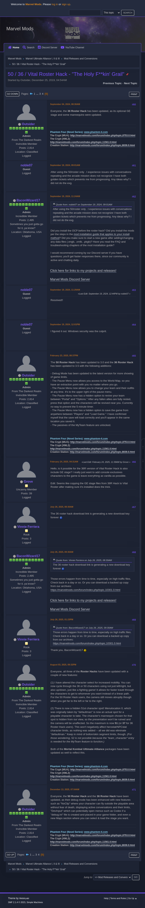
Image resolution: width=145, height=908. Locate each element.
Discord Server (47, 47)
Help (106, 898)
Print (134, 94)
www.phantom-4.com (96, 132)
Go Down (12, 94)
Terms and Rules (118, 898)
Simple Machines (35, 902)
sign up (66, 4)
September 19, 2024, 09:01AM (65, 165)
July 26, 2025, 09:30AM (61, 552)
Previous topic (112, 83)
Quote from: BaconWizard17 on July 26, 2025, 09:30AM (84, 627)
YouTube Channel (72, 47)
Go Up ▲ (132, 898)
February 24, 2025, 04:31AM (64, 461)
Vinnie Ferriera (28, 526)
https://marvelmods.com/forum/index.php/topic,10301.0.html (85, 589)
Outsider (28, 124)
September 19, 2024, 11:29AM (65, 290)
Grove (28, 481)
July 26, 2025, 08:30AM (61, 507)
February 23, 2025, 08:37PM (64, 355)
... (37, 93)
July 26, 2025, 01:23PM (61, 619)
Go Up (10, 855)
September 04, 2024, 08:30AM (65, 104)
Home (13, 47)
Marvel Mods (19, 28)
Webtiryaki (24, 898)
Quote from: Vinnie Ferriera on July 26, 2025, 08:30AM (84, 560)
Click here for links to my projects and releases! (83, 270)
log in (55, 4)
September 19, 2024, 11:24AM (65, 196)
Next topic (130, 83)
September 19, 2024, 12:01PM (65, 324)
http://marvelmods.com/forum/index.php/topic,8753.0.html (102, 135)
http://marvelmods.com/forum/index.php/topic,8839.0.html (102, 145)
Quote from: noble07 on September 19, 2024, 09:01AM (84, 204)
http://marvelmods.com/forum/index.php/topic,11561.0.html (83, 142)
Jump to (88, 877)
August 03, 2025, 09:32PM (63, 664)
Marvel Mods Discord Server (70, 279)
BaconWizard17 (28, 200)
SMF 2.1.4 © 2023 (16, 902)
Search (28, 47)
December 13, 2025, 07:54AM (64, 789)
